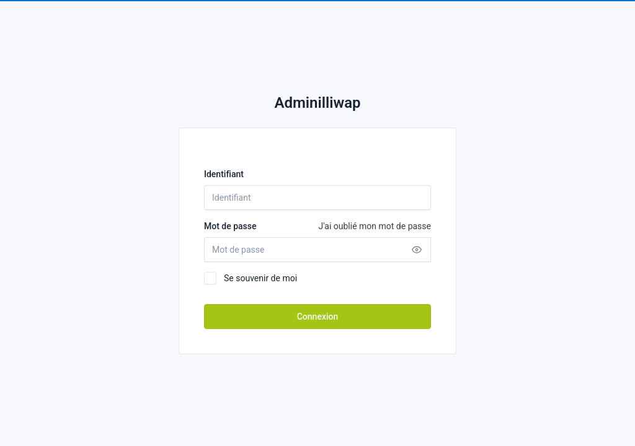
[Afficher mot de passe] (417, 249)
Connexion (318, 316)
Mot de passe (317, 226)
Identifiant (224, 174)
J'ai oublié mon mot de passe (374, 226)
